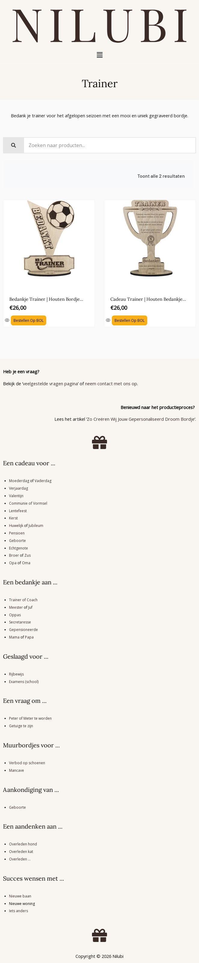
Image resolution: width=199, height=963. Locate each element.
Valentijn (16, 495)
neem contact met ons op (111, 383)
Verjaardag (18, 488)
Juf (30, 607)
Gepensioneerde (23, 629)
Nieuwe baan (20, 896)
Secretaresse (20, 622)
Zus (27, 555)
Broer (14, 555)
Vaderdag (43, 480)
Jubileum (36, 525)
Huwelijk (16, 525)
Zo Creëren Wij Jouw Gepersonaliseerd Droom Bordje (140, 419)
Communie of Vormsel (28, 503)
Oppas (15, 614)
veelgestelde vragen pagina (50, 383)
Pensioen (17, 533)
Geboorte (17, 540)
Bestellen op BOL (29, 320)
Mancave (16, 770)
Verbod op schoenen (27, 762)
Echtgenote (18, 548)
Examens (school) (23, 681)
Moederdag (19, 480)
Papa (29, 637)
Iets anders (18, 910)
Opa (13, 562)
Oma (26, 562)
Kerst (13, 518)
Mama (14, 637)
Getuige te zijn (21, 725)
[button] (99, 54)
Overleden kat (21, 851)
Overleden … (20, 859)
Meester (16, 607)
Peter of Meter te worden (30, 718)
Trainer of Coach (23, 599)
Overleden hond (23, 844)
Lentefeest (18, 510)
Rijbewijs (16, 674)
